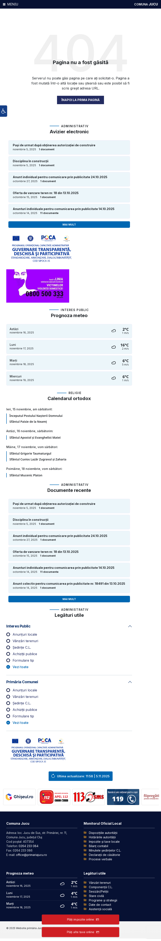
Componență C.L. (101, 887)
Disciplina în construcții (30, 161)
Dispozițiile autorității (103, 833)
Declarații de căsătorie (104, 855)
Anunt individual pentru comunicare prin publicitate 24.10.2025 (60, 177)
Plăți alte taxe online (80, 932)
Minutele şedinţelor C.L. (105, 850)
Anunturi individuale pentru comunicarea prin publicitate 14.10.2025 (63, 209)
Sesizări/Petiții (98, 891)
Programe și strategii (103, 900)
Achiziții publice (25, 654)
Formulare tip (23, 660)
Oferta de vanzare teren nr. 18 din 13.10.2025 (46, 193)
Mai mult (69, 224)
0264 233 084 (28, 846)
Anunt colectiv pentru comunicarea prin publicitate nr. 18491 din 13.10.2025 (69, 583)
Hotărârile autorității (102, 837)
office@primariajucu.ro (31, 855)
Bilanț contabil (98, 846)
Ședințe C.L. (22, 647)
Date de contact (100, 904)
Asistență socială (100, 909)
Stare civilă (96, 896)
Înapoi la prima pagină (80, 100)
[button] (3, 111)
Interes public (18, 626)
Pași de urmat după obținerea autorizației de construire (54, 145)
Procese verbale (100, 859)
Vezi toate (21, 667)
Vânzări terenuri (25, 641)
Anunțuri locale (25, 634)
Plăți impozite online (80, 919)
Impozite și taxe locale (104, 841)
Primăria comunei (22, 682)
